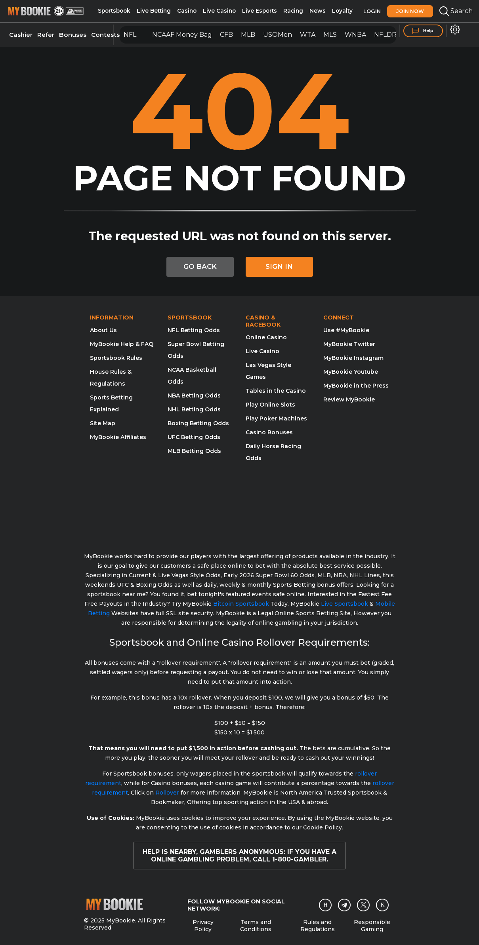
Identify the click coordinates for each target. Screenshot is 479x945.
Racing (293, 11)
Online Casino (266, 337)
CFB (226, 34)
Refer (45, 34)
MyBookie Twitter (349, 344)
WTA (307, 34)
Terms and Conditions (255, 925)
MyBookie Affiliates (118, 437)
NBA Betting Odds (194, 395)
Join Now (410, 11)
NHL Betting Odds (194, 409)
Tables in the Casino (276, 390)
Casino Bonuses (269, 432)
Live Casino (219, 11)
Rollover (167, 792)
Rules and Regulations (317, 925)
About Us (103, 330)
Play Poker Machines (276, 418)
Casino (187, 11)
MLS (330, 34)
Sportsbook (114, 11)
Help (422, 31)
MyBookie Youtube (350, 371)
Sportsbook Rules (116, 357)
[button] (455, 29)
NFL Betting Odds (194, 330)
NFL (130, 34)
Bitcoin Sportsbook (241, 603)
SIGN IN (279, 266)
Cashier (20, 34)
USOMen (277, 34)
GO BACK (200, 266)
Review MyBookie (349, 399)
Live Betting (154, 11)
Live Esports (259, 11)
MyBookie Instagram (353, 357)
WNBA (355, 34)
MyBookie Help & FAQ (121, 344)
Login (372, 11)
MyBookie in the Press (356, 385)
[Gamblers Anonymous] (298, 502)
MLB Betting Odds (194, 450)
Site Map (102, 423)
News (317, 11)
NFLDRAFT (391, 34)
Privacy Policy (203, 925)
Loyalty (342, 11)
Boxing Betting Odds (198, 423)
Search (456, 11)
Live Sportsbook (344, 603)
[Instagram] (325, 905)
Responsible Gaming (372, 925)
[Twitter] (363, 905)
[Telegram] (344, 905)
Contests (105, 34)
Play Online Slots (270, 404)
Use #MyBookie (346, 330)
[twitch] (382, 905)
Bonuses (72, 34)
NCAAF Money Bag (182, 34)
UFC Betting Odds (194, 437)
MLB (248, 34)
